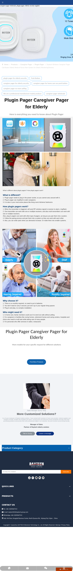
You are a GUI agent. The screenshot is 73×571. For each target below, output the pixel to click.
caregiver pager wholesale (55, 94)
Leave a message (45, 433)
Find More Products (36, 362)
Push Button (35, 78)
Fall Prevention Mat (10, 529)
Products (6, 494)
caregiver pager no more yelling (15, 88)
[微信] (39, 478)
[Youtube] (29, 478)
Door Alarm (6, 532)
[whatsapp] (36, 478)
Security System (8, 539)
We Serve (6, 498)
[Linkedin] (43, 478)
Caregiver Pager (8, 522)
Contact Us (6, 508)
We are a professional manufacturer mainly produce (22, 94)
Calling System (8, 525)
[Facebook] (33, 478)
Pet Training (7, 543)
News (4, 505)
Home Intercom (8, 536)
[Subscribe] (68, 472)
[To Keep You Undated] (33, 472)
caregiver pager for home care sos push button (50, 83)
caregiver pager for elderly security (16, 83)
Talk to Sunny (27, 433)
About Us (6, 501)
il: (7, 558)
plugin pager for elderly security (15, 78)
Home (4, 491)
